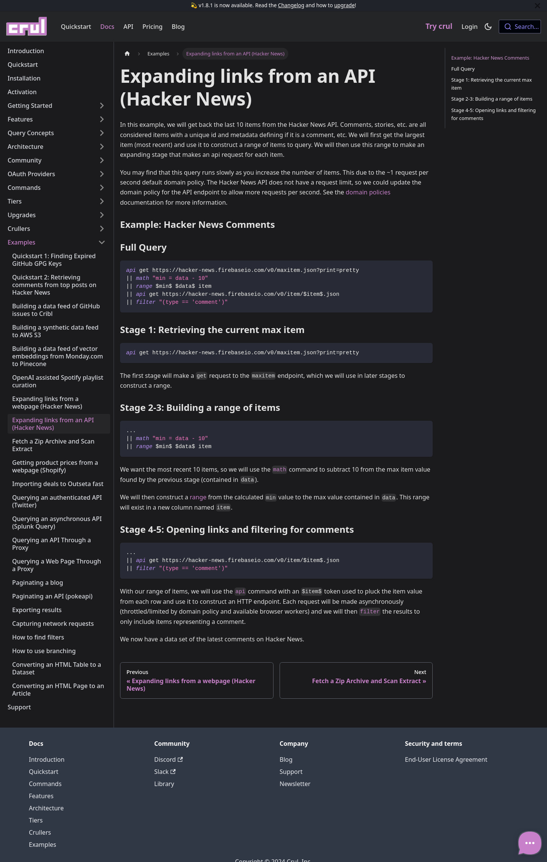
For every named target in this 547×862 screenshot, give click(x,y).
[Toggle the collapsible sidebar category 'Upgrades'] (101, 215)
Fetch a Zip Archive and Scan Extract (53, 445)
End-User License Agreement (446, 759)
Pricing (152, 26)
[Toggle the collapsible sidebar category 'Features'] (101, 119)
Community (24, 160)
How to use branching (44, 651)
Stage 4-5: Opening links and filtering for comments (493, 114)
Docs (107, 26)
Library (164, 784)
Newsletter (295, 784)
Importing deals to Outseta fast (57, 484)
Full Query (462, 68)
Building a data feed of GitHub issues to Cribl (56, 310)
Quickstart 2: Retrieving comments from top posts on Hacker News (54, 285)
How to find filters (38, 637)
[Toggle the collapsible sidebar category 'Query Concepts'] (101, 133)
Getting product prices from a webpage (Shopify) (55, 466)
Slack (164, 771)
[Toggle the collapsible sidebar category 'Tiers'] (101, 201)
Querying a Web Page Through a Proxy (56, 565)
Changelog (291, 5)
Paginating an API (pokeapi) (52, 596)
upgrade (344, 5)
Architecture (25, 146)
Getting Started (30, 105)
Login (470, 26)
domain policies (368, 192)
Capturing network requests (53, 623)
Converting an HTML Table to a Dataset (56, 668)
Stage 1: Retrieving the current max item (491, 83)
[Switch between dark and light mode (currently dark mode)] (488, 27)
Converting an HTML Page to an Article (58, 690)
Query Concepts (31, 133)
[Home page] (127, 54)
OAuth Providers (31, 174)
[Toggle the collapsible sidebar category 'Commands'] (101, 188)
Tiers (15, 201)
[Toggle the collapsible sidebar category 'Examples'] (101, 242)
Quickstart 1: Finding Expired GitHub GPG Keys (54, 260)
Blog (178, 26)
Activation (22, 92)
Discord (168, 759)
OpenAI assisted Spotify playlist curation (57, 381)
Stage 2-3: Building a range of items (492, 98)
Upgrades (22, 215)
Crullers (19, 228)
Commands (24, 187)
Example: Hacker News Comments (490, 57)
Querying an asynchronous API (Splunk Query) (57, 522)
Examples (21, 242)
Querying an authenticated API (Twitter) (57, 501)
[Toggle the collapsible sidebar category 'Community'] (101, 160)
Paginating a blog (37, 582)
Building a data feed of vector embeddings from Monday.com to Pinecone (57, 356)
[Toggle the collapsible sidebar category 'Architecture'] (101, 147)
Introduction (26, 51)
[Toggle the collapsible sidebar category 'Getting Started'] (101, 105)
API (128, 26)
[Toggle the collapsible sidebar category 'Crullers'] (101, 229)
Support (19, 707)
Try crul (438, 26)
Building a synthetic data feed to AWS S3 (55, 331)
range (198, 497)
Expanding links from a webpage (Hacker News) (47, 402)
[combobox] (520, 26)
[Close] (537, 5)
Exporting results (37, 610)
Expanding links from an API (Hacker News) (53, 424)
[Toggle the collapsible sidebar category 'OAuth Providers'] (101, 174)
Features (20, 119)
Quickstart (76, 26)
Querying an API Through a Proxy (51, 544)
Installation (24, 78)
